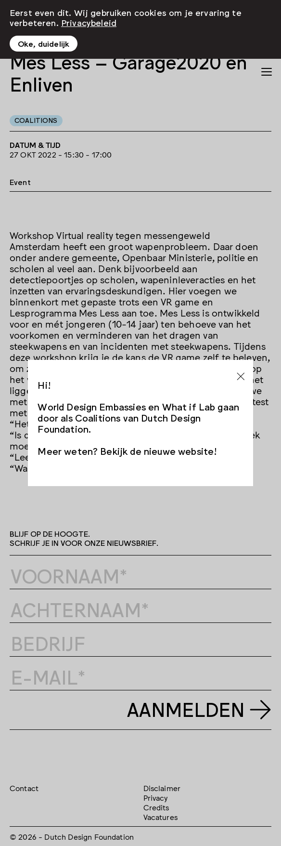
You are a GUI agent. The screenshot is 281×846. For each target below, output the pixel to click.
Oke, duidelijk (43, 43)
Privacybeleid (88, 22)
